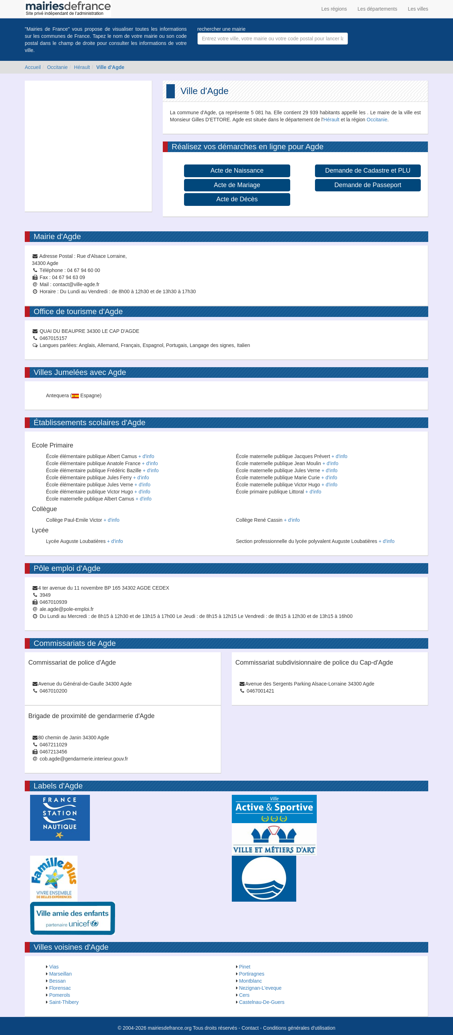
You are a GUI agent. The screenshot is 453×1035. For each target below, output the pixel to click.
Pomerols (59, 995)
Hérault (82, 67)
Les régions (334, 9)
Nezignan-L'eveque (260, 988)
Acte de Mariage (237, 185)
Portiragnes (251, 974)
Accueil (33, 67)
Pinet (244, 967)
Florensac (60, 988)
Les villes (418, 9)
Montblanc (250, 981)
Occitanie (57, 67)
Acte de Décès (237, 199)
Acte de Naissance (237, 170)
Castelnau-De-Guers (261, 1002)
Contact (250, 1028)
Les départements (377, 9)
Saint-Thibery (64, 1002)
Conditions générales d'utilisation (299, 1028)
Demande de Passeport (367, 185)
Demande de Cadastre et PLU (368, 170)
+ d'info (146, 456)
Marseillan (60, 974)
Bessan (57, 981)
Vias (54, 967)
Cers (244, 995)
